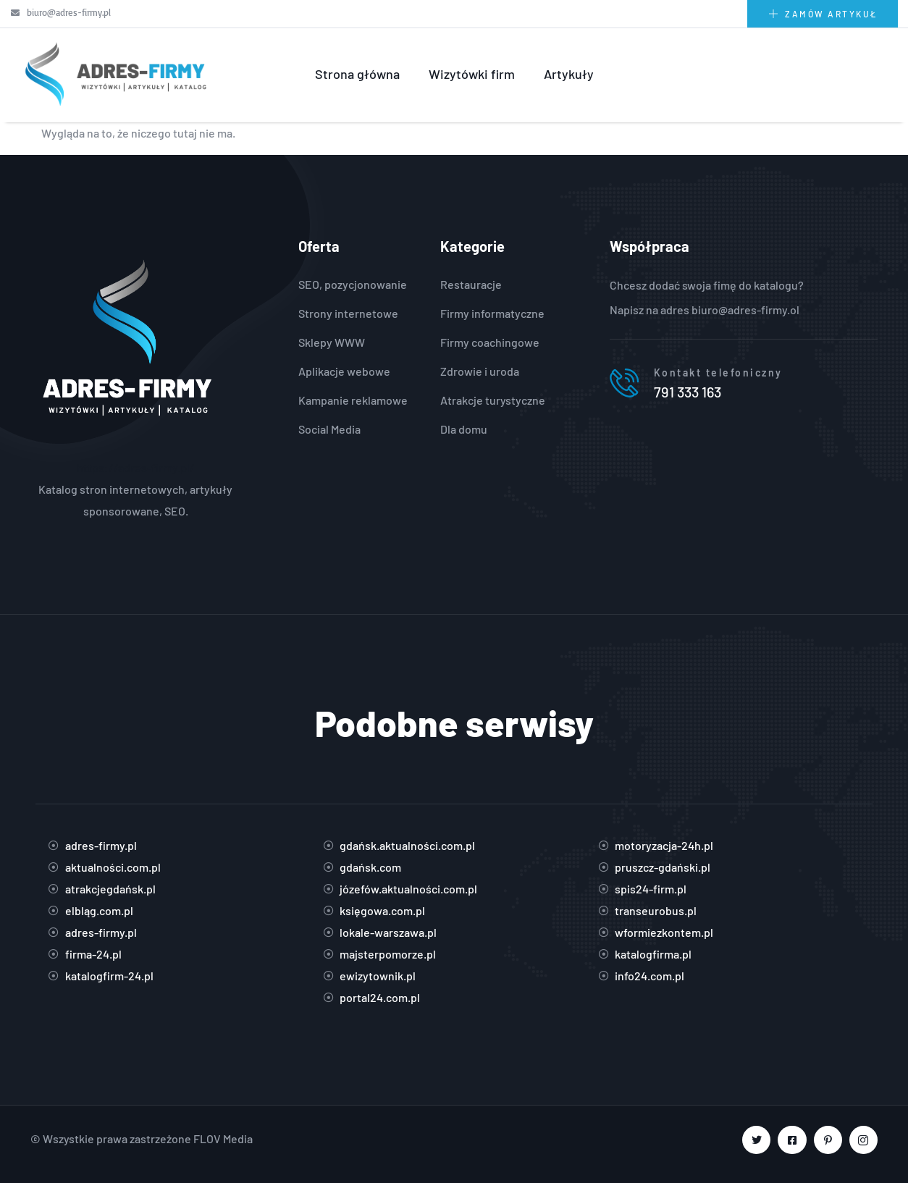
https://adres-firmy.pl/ (136, 467)
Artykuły (569, 74)
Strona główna (357, 74)
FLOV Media (223, 1138)
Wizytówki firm (472, 74)
